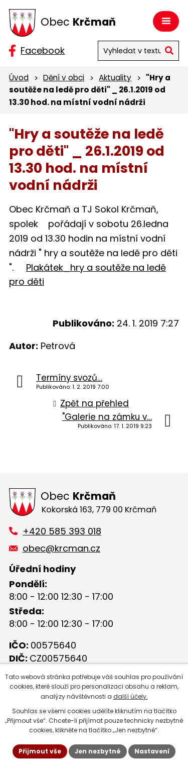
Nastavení (151, 751)
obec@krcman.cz (61, 548)
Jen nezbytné (98, 751)
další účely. (130, 696)
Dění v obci (63, 77)
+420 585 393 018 (62, 531)
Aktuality (115, 77)
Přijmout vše (40, 751)
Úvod (19, 77)
